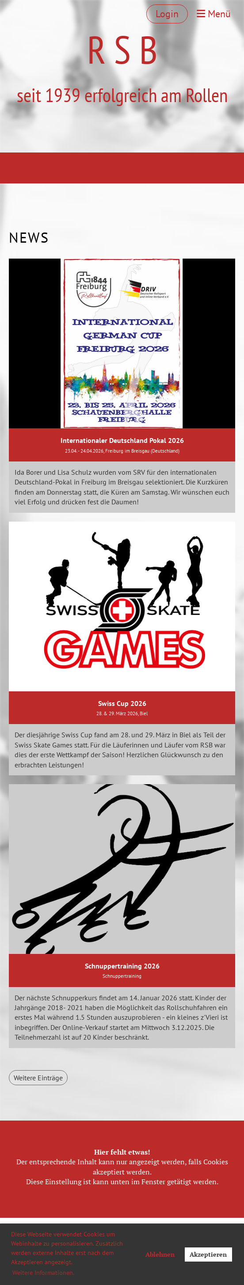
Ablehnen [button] (160, 1254)
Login (167, 14)
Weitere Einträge (38, 1077)
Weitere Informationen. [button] (43, 1273)
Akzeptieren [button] (208, 1254)
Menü (214, 14)
